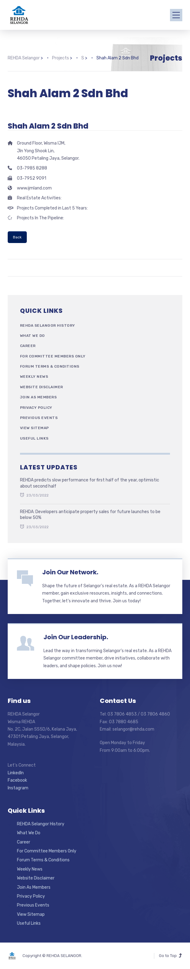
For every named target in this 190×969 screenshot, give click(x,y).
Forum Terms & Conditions (49, 366)
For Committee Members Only (53, 356)
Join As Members (38, 397)
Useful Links (34, 438)
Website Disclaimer (41, 387)
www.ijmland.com (34, 188)
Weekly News (34, 376)
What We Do (32, 335)
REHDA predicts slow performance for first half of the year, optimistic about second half (89, 483)
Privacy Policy (36, 407)
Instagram (18, 788)
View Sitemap (34, 428)
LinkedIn (16, 773)
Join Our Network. (70, 572)
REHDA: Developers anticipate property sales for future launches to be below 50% (90, 514)
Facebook (17, 780)
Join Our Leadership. (75, 637)
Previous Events (39, 418)
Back (17, 237)
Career (28, 346)
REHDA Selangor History (47, 325)
